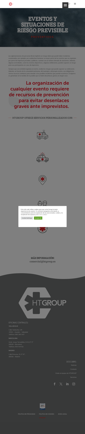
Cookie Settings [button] (27, 218)
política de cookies (41, 214)
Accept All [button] (38, 218)
